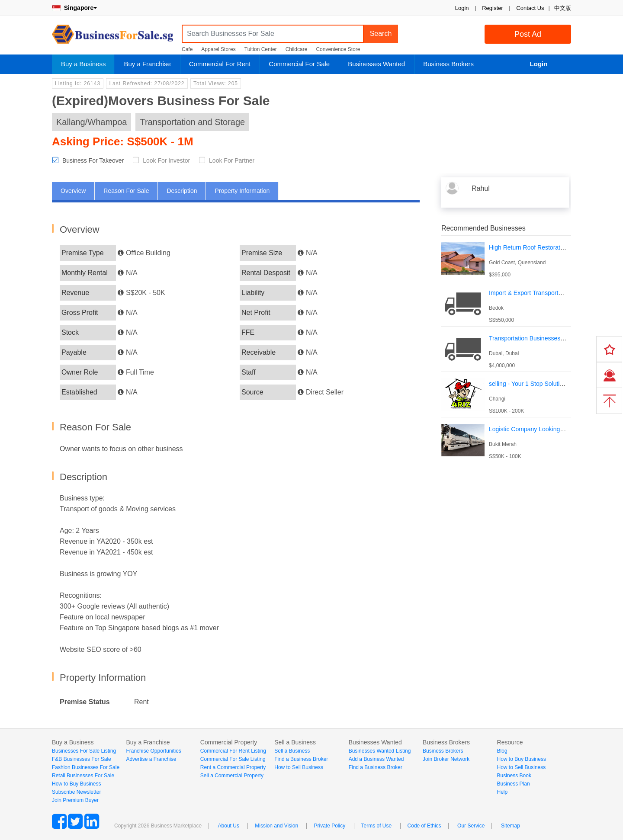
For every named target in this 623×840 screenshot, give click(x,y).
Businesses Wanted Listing (380, 751)
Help (502, 792)
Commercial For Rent (220, 63)
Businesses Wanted (376, 63)
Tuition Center (260, 49)
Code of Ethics (424, 826)
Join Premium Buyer (75, 800)
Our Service (471, 826)
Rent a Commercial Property (233, 767)
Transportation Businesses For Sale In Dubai (549, 338)
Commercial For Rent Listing (233, 751)
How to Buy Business (76, 784)
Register (492, 8)
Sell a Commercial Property (231, 776)
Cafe (187, 49)
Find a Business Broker (301, 759)
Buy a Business (83, 63)
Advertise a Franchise (151, 759)
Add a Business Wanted (376, 759)
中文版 (562, 8)
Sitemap (510, 826)
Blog (502, 751)
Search (381, 33)
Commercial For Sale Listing (233, 759)
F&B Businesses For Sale (81, 759)
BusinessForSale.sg (112, 37)
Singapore (74, 7)
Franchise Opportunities (153, 751)
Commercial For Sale (299, 63)
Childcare (297, 49)
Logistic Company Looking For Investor (541, 429)
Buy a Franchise (147, 63)
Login (462, 8)
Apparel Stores (218, 49)
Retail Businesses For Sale (83, 776)
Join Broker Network (446, 759)
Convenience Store (338, 49)
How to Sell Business (298, 767)
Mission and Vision (276, 826)
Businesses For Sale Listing (84, 751)
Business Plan (513, 784)
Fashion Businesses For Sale (85, 767)
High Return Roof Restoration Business (541, 247)
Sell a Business (292, 751)
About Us (228, 826)
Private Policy (329, 826)
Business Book (514, 776)
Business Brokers (448, 63)
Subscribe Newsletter (76, 792)
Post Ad (527, 34)
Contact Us (530, 8)
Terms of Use (376, 826)
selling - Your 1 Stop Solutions (529, 383)
